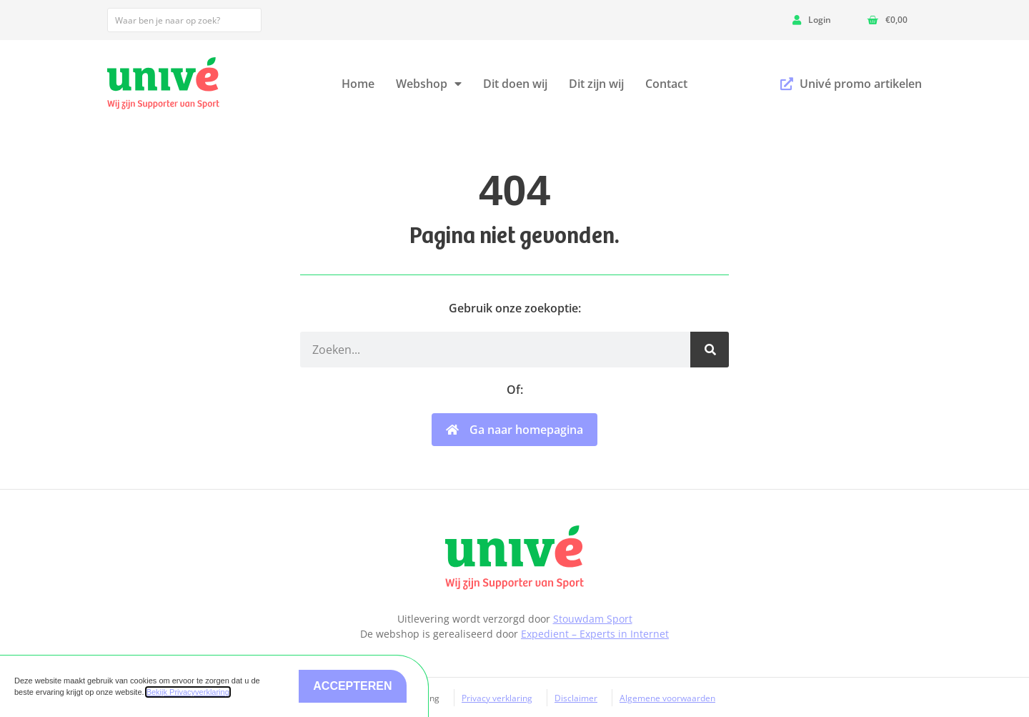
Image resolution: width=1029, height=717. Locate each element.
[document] (514, 358)
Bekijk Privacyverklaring (187, 692)
